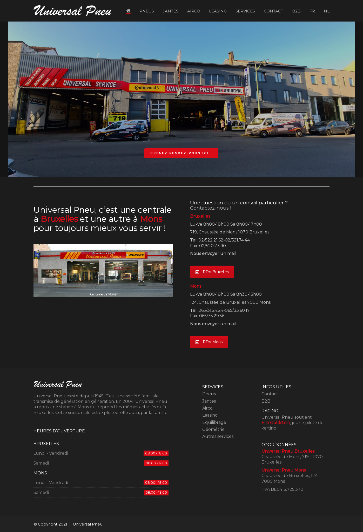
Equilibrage (214, 422)
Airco (207, 408)
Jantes (209, 401)
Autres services (217, 436)
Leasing (210, 415)
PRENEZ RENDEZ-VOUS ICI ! (181, 153)
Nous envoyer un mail (213, 253)
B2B (265, 401)
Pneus (209, 393)
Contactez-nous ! (210, 208)
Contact (269, 393)
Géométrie (213, 429)
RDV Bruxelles (212, 272)
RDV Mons (209, 342)
